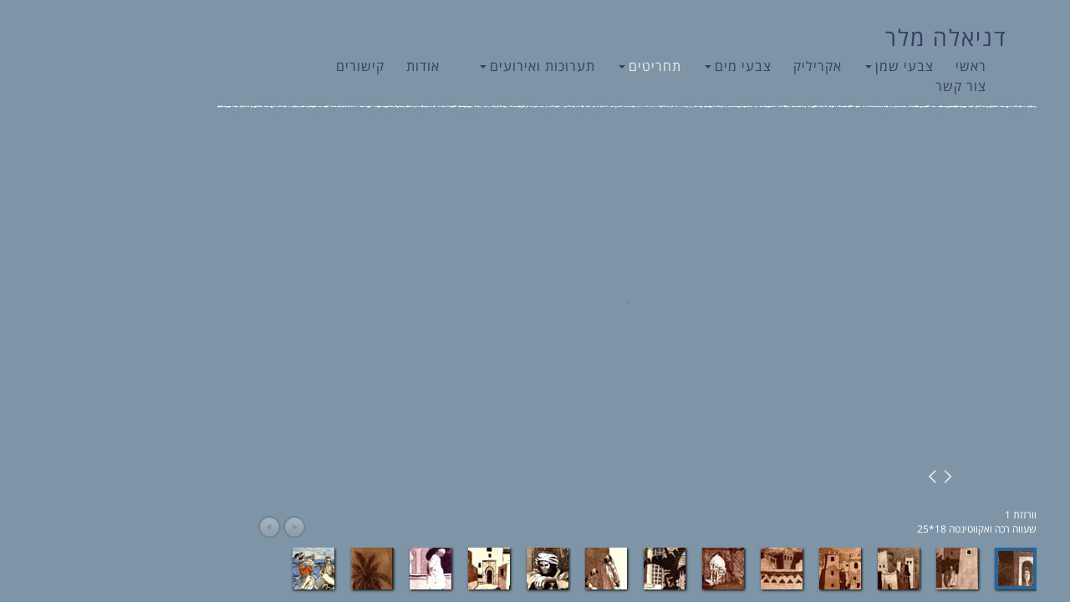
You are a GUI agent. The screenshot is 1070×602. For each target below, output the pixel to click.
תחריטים (558, 66)
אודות (331, 66)
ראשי (879, 66)
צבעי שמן (807, 66)
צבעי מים (646, 66)
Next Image (853, 476)
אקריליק (725, 66)
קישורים (268, 66)
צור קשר (868, 86)
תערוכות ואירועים (445, 66)
